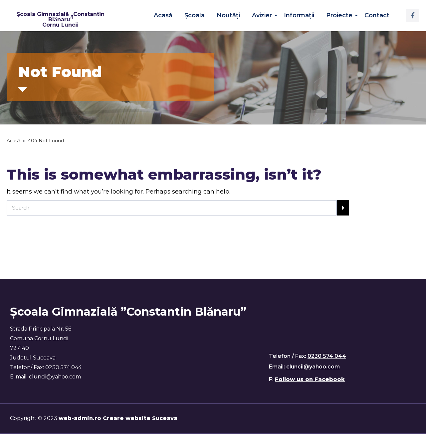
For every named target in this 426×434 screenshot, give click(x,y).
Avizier (262, 15)
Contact (376, 15)
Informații (299, 15)
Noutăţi (228, 15)
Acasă (163, 15)
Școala (194, 15)
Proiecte (339, 15)
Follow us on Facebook (310, 379)
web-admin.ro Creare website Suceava (118, 418)
